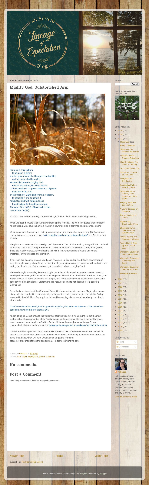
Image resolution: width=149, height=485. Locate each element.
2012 (120, 319)
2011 (120, 322)
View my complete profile (126, 397)
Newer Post (17, 455)
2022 (120, 279)
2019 (120, 291)
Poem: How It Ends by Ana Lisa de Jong (128, 245)
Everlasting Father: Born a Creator (128, 186)
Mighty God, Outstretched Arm (129, 223)
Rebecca (122, 372)
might (24, 357)
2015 (120, 307)
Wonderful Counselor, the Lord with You (129, 268)
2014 (120, 311)
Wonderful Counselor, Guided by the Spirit (129, 260)
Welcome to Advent (128, 273)
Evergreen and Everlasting (126, 179)
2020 (120, 287)
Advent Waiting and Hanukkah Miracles (129, 238)
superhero (50, 357)
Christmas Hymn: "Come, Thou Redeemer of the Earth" (128, 195)
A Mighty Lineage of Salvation (129, 210)
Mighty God (33, 357)
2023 (120, 138)
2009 (120, 330)
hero (19, 357)
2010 (120, 326)
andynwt (83, 474)
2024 (120, 134)
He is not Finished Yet (129, 168)
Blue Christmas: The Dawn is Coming (129, 163)
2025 (120, 130)
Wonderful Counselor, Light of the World (129, 253)
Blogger (103, 474)
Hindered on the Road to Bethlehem (129, 156)
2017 (120, 299)
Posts (120, 342)
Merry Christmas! (127, 145)
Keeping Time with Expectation (128, 203)
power (42, 357)
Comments (123, 347)
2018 (120, 295)
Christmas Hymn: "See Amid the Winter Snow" (127, 230)
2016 (120, 303)
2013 (120, 315)
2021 (120, 283)
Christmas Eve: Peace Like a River (129, 150)
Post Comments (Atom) (32, 462)
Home (59, 455)
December (125, 142)
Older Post (101, 455)
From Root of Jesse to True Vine (129, 173)
